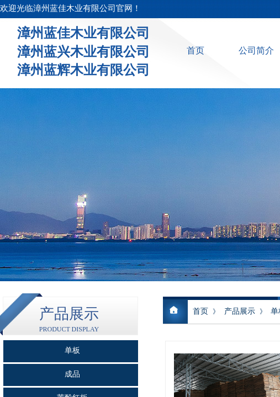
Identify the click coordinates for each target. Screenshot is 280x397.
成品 (72, 374)
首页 (195, 50)
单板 (72, 350)
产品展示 (239, 311)
